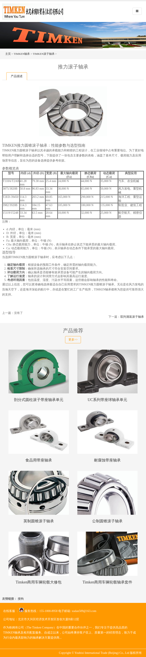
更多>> (73, 339)
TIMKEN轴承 (22, 53)
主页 (8, 53)
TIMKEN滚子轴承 (44, 53)
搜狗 (21, 598)
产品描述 (17, 76)
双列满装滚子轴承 (132, 316)
